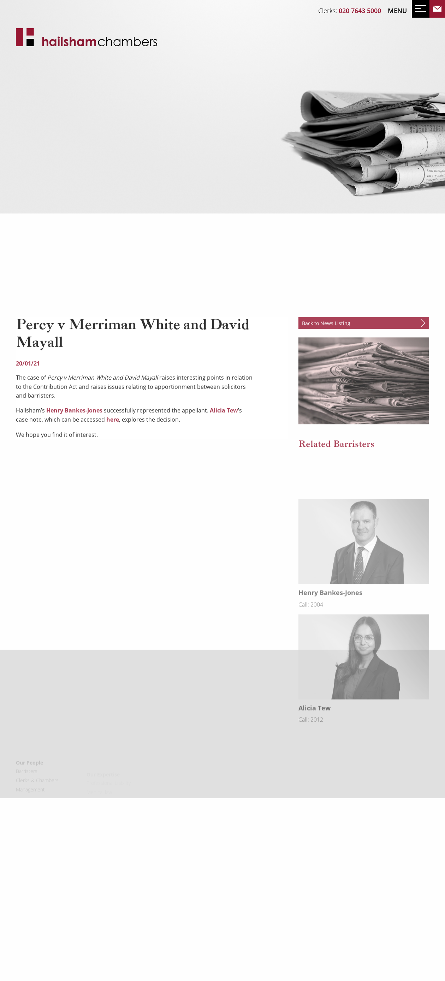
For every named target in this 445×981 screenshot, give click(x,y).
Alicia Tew (224, 475)
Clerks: (349, 10)
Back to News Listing (326, 388)
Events (52, 143)
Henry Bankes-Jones (74, 475)
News (25, 143)
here (112, 484)
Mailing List (89, 143)
